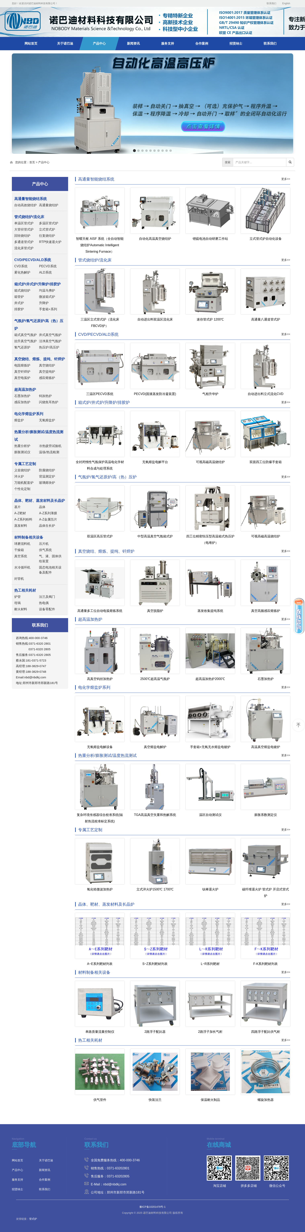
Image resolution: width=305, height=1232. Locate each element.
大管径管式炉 (24, 229)
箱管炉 (19, 296)
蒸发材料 (20, 525)
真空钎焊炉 (22, 371)
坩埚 (17, 603)
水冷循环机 (22, 567)
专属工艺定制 (90, 830)
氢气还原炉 (22, 347)
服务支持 (167, 43)
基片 (17, 507)
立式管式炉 (47, 229)
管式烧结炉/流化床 (95, 260)
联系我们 (271, 3)
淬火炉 (19, 476)
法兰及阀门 (47, 596)
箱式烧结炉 (22, 290)
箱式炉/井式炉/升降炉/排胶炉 (104, 402)
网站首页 (31, 43)
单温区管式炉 (24, 223)
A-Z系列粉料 (23, 519)
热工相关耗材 (90, 1040)
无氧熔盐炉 (47, 420)
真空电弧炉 (22, 378)
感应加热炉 (22, 402)
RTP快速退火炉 (50, 242)
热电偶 (44, 603)
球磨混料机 (22, 543)
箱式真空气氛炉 (25, 335)
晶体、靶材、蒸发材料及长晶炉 (106, 904)
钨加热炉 (45, 396)
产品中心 (99, 43)
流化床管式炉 (24, 248)
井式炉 (19, 303)
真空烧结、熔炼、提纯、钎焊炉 (106, 551)
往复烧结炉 (47, 235)
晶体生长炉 (47, 525)
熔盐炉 (19, 420)
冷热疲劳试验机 (50, 446)
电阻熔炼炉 (22, 365)
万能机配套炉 (24, 482)
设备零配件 (47, 609)
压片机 (44, 543)
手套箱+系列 (48, 309)
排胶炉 (19, 309)
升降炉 (44, 303)
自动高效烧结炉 (25, 205)
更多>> (285, 179)
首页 (32, 162)
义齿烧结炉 (22, 470)
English (286, 3)
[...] (259, 162)
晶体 (42, 507)
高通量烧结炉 (48, 205)
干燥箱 (19, 550)
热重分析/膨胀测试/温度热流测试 (107, 755)
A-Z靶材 (20, 513)
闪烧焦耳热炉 (48, 402)
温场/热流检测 (49, 452)
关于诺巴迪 (65, 43)
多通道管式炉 (24, 242)
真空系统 (20, 556)
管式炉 (33, 1218)
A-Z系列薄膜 (48, 513)
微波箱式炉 (47, 296)
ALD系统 (45, 272)
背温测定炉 (47, 476)
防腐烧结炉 (47, 470)
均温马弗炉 (47, 290)
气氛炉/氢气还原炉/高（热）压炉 (107, 477)
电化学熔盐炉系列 (94, 687)
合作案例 (201, 43)
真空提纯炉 (47, 371)
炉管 (17, 596)
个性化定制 (22, 489)
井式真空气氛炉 (50, 335)
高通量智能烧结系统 (96, 179)
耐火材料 (20, 609)
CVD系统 (21, 266)
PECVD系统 (47, 266)
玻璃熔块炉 (47, 482)
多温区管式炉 (48, 223)
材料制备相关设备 (94, 972)
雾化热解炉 (22, 272)
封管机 (19, 578)
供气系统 (45, 550)
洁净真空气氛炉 (50, 341)
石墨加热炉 (22, 396)
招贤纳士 (235, 43)
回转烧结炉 (22, 235)
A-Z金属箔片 (48, 519)
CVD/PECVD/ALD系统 (98, 334)
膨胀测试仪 (22, 452)
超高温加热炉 (90, 619)
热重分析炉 (22, 446)
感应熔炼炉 (47, 378)
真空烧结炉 (47, 365)
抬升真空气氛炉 (25, 341)
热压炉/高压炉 (49, 347)
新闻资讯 (133, 43)
